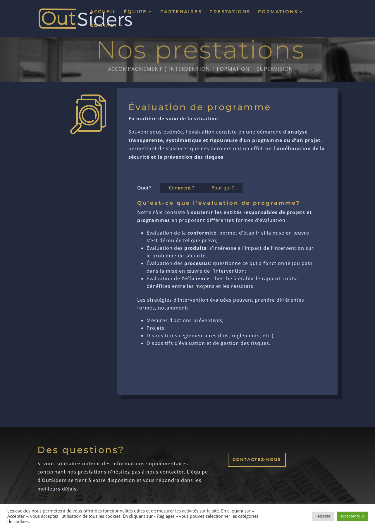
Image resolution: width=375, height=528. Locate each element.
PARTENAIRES (181, 12)
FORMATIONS (278, 12)
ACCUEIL (103, 12)
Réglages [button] (323, 516)
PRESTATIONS (229, 12)
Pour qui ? (222, 187)
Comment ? (181, 187)
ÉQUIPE (135, 12)
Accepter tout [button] (352, 516)
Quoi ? (144, 187)
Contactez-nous (257, 459)
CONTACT (104, 25)
